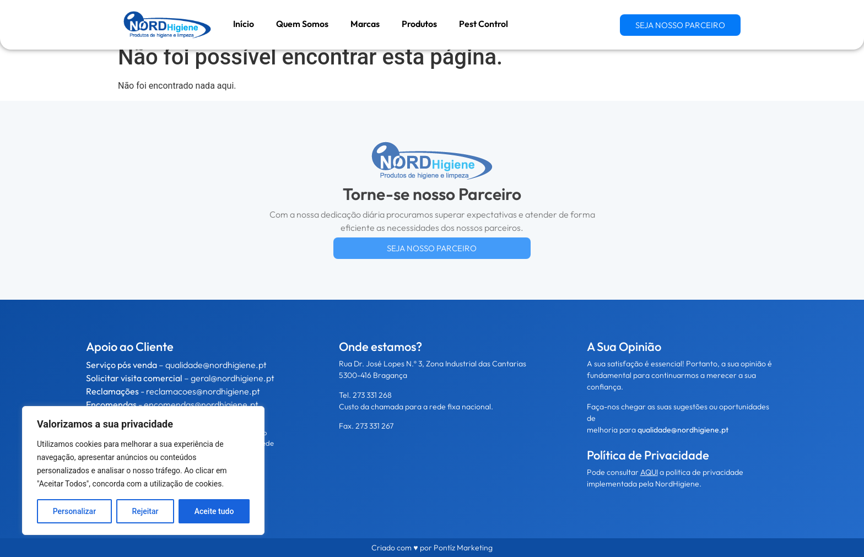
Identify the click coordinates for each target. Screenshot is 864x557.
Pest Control (483, 23)
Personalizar (74, 511)
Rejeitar (145, 511)
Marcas (365, 23)
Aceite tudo (214, 511)
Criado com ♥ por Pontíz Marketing (431, 548)
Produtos (419, 23)
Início (243, 23)
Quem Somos (302, 23)
